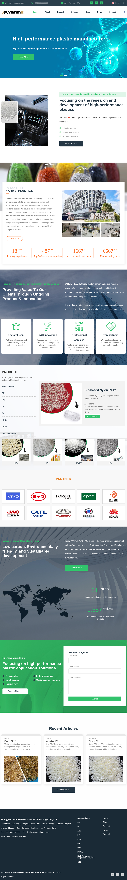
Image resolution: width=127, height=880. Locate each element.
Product (60, 12)
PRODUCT (30, 389)
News (99, 12)
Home (34, 12)
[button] (61, 75)
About (47, 12)
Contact (112, 12)
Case (88, 12)
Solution (74, 12)
